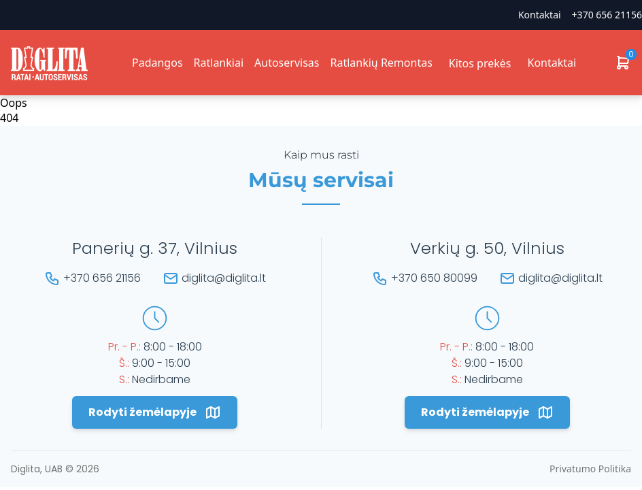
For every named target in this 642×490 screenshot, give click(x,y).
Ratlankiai (218, 62)
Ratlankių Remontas (381, 62)
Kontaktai (539, 14)
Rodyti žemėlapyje (154, 412)
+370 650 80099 (434, 278)
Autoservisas (286, 62)
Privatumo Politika (590, 468)
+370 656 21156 (607, 14)
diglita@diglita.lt (224, 278)
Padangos (157, 62)
